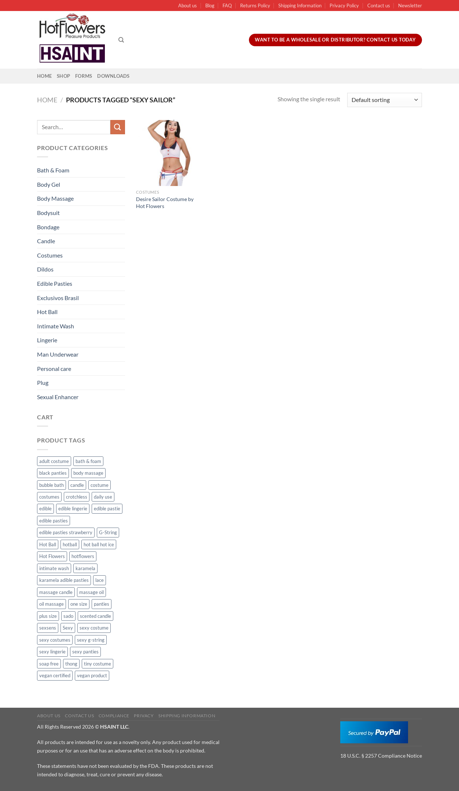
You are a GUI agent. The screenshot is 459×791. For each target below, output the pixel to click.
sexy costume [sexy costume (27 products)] (94, 628)
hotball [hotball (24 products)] (70, 544)
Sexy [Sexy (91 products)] (68, 628)
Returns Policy (255, 5)
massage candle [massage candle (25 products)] (56, 592)
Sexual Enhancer (57, 396)
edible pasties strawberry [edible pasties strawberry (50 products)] (65, 532)
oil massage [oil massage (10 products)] (51, 604)
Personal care (54, 368)
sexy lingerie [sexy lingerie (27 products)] (52, 652)
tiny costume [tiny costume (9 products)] (97, 664)
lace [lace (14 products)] (99, 580)
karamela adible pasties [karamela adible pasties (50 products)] (64, 580)
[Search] (121, 40)
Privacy (144, 715)
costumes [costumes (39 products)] (49, 497)
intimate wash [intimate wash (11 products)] (54, 568)
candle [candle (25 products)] (77, 485)
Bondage (48, 226)
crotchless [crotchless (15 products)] (76, 497)
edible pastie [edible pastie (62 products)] (107, 508)
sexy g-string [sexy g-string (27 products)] (90, 640)
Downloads (113, 76)
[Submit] (117, 127)
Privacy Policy (344, 5)
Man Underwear (57, 354)
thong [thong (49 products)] (71, 664)
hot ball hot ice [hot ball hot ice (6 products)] (99, 544)
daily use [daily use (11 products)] (103, 497)
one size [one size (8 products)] (78, 604)
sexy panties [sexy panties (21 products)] (85, 652)
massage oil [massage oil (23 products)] (91, 592)
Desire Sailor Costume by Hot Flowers (165, 202)
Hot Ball (47, 311)
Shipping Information (300, 5)
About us (187, 5)
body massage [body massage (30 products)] (88, 473)
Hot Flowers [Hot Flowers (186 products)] (52, 556)
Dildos (45, 269)
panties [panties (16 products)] (101, 604)
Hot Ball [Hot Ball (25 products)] (47, 544)
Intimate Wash (55, 325)
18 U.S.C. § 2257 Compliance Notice (381, 755)
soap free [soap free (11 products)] (49, 664)
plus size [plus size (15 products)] (48, 616)
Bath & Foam (53, 170)
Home (44, 76)
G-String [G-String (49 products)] (108, 532)
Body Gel (48, 184)
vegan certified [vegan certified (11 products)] (54, 675)
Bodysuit (48, 212)
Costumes (50, 255)
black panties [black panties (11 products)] (53, 473)
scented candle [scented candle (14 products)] (95, 616)
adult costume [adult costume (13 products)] (54, 461)
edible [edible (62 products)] (45, 508)
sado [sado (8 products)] (68, 616)
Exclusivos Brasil (58, 297)
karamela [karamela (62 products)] (85, 568)
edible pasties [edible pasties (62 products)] (53, 521)
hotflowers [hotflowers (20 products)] (82, 556)
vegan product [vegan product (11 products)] (92, 675)
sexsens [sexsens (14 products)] (47, 628)
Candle (46, 240)
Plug (42, 382)
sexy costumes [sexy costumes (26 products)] (54, 640)
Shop (63, 76)
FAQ (227, 5)
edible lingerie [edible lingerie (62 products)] (72, 508)
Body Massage (55, 198)
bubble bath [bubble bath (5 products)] (51, 485)
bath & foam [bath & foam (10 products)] (88, 461)
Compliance (114, 715)
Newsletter (410, 5)
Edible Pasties (54, 283)
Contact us (378, 5)
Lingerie (47, 339)
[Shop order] (384, 100)
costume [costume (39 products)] (100, 485)
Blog (209, 5)
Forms (83, 76)
